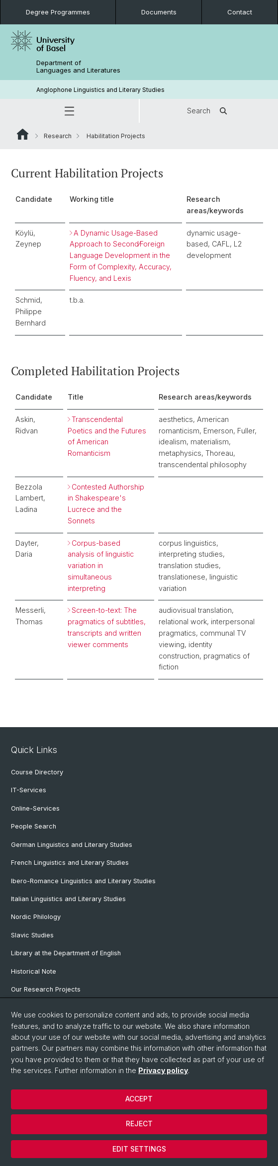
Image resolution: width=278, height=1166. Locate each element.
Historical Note (33, 971)
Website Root (22, 134)
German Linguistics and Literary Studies (71, 844)
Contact (239, 12)
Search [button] (208, 111)
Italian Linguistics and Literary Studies (68, 899)
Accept (139, 1098)
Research (58, 136)
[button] (69, 111)
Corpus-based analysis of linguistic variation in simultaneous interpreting (101, 565)
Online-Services (35, 808)
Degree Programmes (58, 12)
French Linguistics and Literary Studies (70, 862)
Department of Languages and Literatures (78, 66)
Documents (159, 12)
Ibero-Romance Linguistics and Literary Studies (83, 881)
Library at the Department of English (66, 953)
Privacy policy (163, 1070)
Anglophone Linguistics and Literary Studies (100, 89)
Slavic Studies (32, 935)
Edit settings (139, 1149)
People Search (33, 826)
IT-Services (28, 790)
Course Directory (37, 772)
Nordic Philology (36, 916)
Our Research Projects (46, 989)
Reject (139, 1123)
